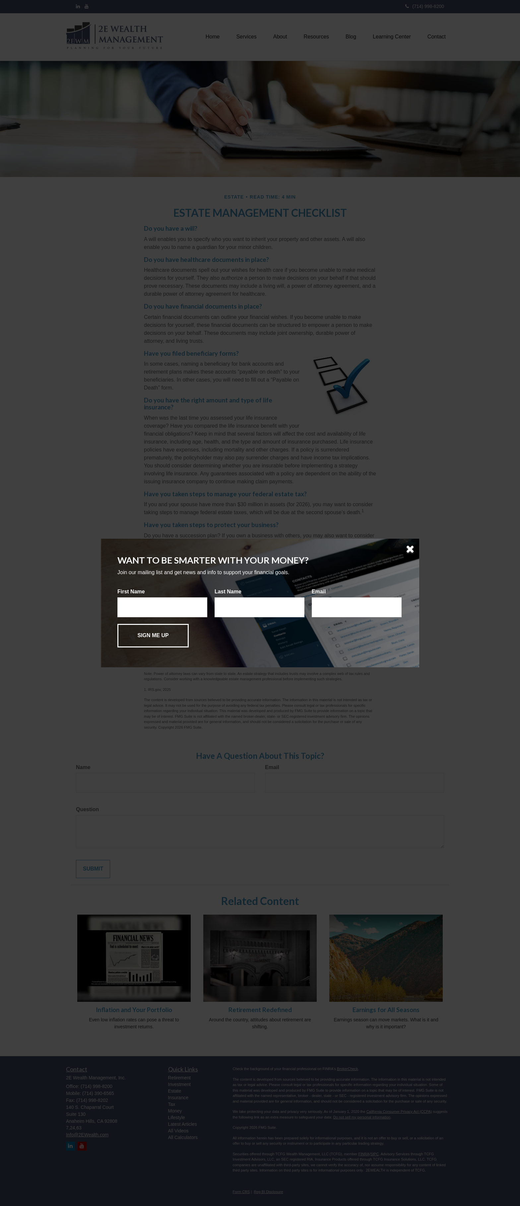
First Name (131, 591)
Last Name (228, 591)
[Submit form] (153, 635)
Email (319, 591)
